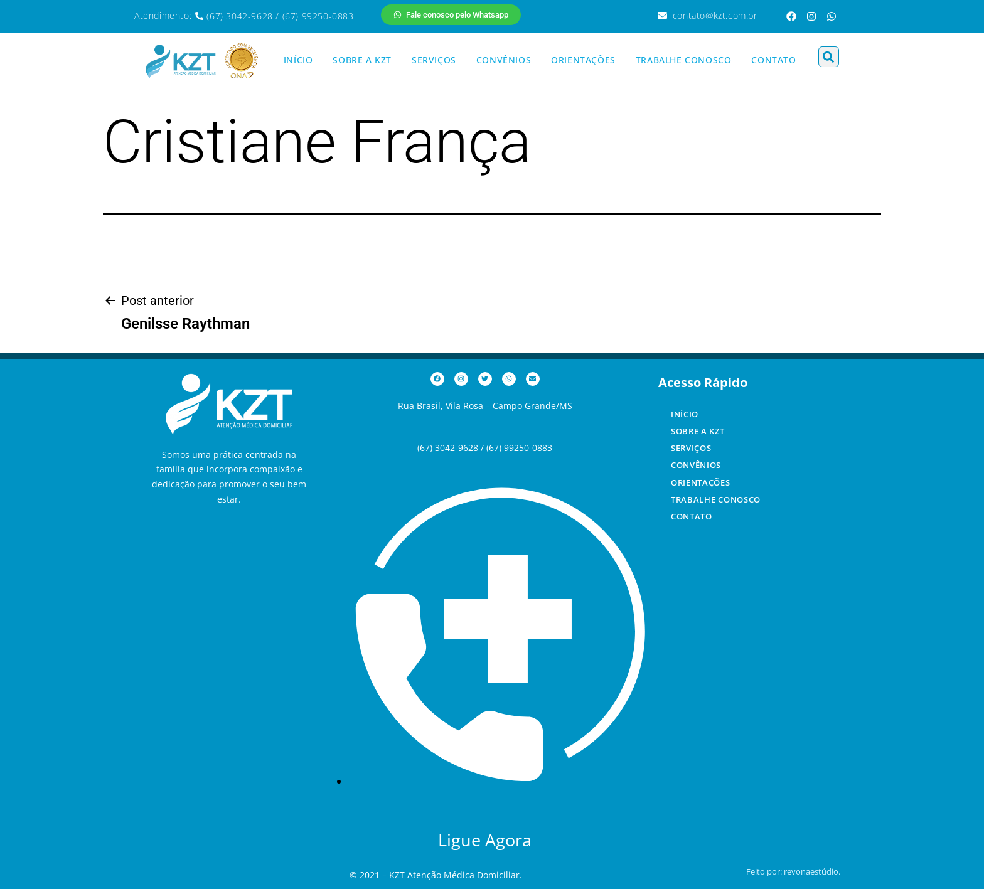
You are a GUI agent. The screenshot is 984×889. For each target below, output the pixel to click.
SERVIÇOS (434, 60)
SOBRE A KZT (362, 60)
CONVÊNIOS (503, 60)
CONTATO (773, 60)
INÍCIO (298, 60)
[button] (828, 56)
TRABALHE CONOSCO (684, 60)
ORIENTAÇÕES (583, 60)
